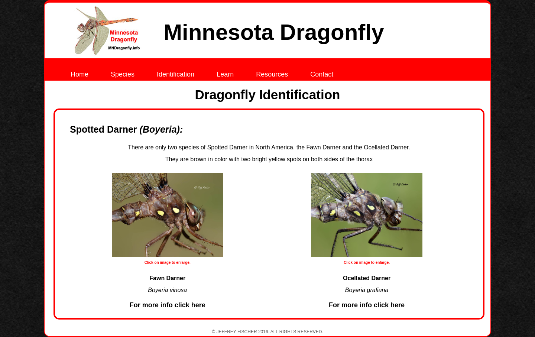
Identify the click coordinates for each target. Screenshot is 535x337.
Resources (272, 74)
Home (79, 74)
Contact (321, 74)
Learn (225, 74)
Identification (175, 74)
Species (122, 74)
